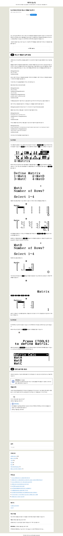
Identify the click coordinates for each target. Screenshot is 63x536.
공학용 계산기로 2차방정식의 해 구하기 (20, 483)
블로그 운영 (13, 457)
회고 (12, 463)
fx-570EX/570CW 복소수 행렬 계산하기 (23, 10)
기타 (12, 459)
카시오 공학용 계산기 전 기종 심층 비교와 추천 (22, 480)
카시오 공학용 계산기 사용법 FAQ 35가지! (21, 476)
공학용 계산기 (33, 14)
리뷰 (12, 461)
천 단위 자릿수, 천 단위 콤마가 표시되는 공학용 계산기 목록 (25, 493)
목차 (30, 48)
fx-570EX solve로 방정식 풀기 (18, 485)
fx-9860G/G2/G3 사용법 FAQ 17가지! (20, 489)
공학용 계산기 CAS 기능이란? (18, 495)
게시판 (12, 506)
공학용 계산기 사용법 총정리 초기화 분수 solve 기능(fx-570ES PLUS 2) (27, 478)
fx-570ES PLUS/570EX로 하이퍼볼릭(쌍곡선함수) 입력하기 (24, 491)
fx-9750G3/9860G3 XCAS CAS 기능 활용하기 (21, 487)
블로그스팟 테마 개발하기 (16, 467)
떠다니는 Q (31, 2)
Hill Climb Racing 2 (15, 465)
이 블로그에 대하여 (15, 504)
